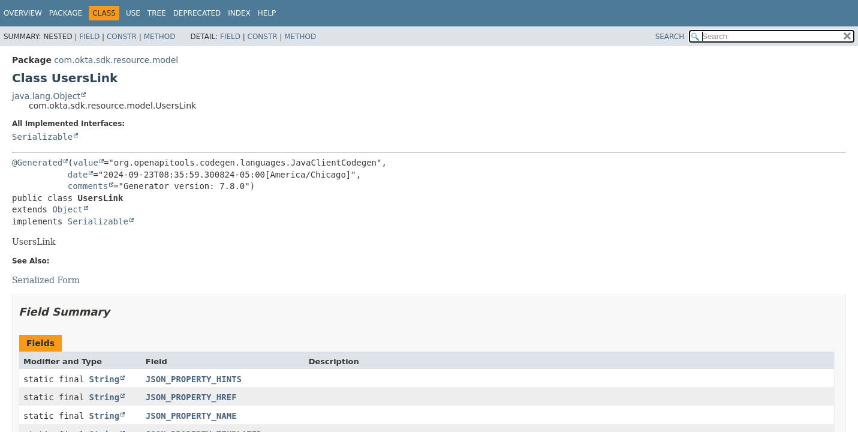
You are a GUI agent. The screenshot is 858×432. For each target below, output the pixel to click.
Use (133, 13)
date (78, 174)
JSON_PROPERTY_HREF (191, 397)
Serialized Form (46, 280)
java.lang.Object (46, 96)
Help (267, 13)
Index (239, 13)
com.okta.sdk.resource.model (116, 60)
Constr (122, 36)
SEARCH (670, 36)
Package (65, 13)
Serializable (42, 137)
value (85, 162)
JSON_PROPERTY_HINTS (194, 379)
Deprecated (197, 13)
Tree (156, 13)
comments (88, 186)
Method (160, 36)
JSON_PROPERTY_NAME (191, 416)
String (104, 379)
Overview (23, 13)
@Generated (37, 162)
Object (67, 209)
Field (89, 36)
